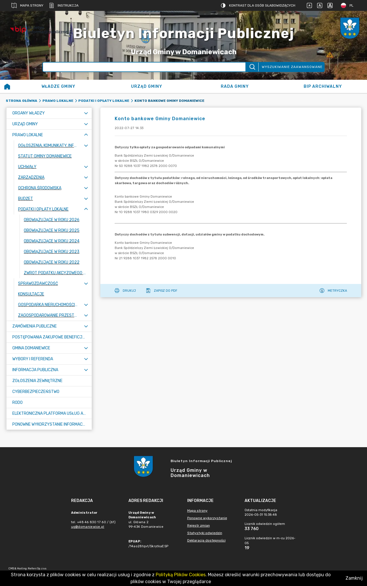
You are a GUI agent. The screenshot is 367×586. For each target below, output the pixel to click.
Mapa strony (27, 5)
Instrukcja (64, 5)
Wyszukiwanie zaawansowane (292, 67)
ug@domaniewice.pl (87, 527)
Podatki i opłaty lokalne (103, 101)
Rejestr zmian (198, 525)
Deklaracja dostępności (206, 540)
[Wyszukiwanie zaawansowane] (144, 67)
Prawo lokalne (57, 101)
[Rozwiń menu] (86, 113)
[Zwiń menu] (86, 135)
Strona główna (21, 101)
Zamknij (354, 578)
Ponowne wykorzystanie (207, 518)
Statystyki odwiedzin (204, 533)
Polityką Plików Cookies (181, 574)
